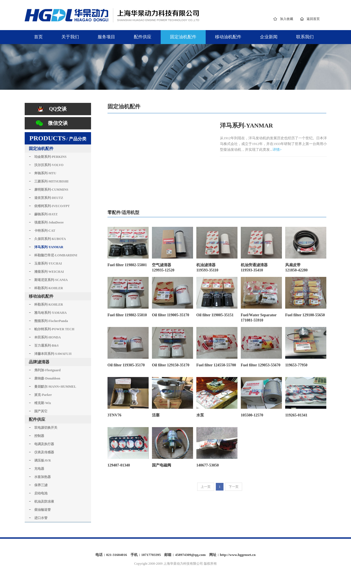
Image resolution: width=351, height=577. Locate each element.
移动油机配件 (228, 36)
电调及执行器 (44, 444)
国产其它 (40, 411)
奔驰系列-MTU (45, 173)
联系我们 (305, 36)
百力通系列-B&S (46, 345)
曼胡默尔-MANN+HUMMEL (55, 386)
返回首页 (313, 19)
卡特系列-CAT (44, 231)
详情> (277, 149)
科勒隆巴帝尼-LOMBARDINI (55, 255)
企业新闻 (269, 36)
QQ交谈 (58, 109)
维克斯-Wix (42, 403)
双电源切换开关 (45, 428)
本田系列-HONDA (47, 337)
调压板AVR (42, 460)
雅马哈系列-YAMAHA (50, 313)
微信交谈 (58, 123)
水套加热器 (42, 477)
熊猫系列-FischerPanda (51, 321)
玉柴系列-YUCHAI (48, 263)
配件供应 (142, 36)
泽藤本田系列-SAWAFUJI (53, 354)
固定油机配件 (183, 36)
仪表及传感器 (44, 452)
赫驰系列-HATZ (46, 214)
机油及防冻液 (44, 501)
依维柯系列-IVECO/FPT (52, 206)
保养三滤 (40, 485)
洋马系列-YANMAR (48, 247)
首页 (38, 36)
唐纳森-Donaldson (47, 378)
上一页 (206, 487)
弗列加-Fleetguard (47, 370)
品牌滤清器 (39, 362)
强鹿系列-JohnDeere (49, 222)
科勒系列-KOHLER (48, 288)
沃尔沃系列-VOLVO (48, 165)
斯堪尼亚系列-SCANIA (51, 280)
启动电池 (40, 493)
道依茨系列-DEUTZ (48, 198)
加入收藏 (286, 19)
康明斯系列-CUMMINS (51, 190)
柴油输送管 (42, 510)
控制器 (39, 436)
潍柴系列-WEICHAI (49, 272)
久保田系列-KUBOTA (50, 239)
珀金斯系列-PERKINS (50, 157)
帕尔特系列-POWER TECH (54, 329)
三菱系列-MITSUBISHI (51, 181)
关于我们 (70, 36)
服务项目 (106, 36)
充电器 (39, 469)
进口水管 (40, 518)
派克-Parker (43, 395)
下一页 (234, 487)
